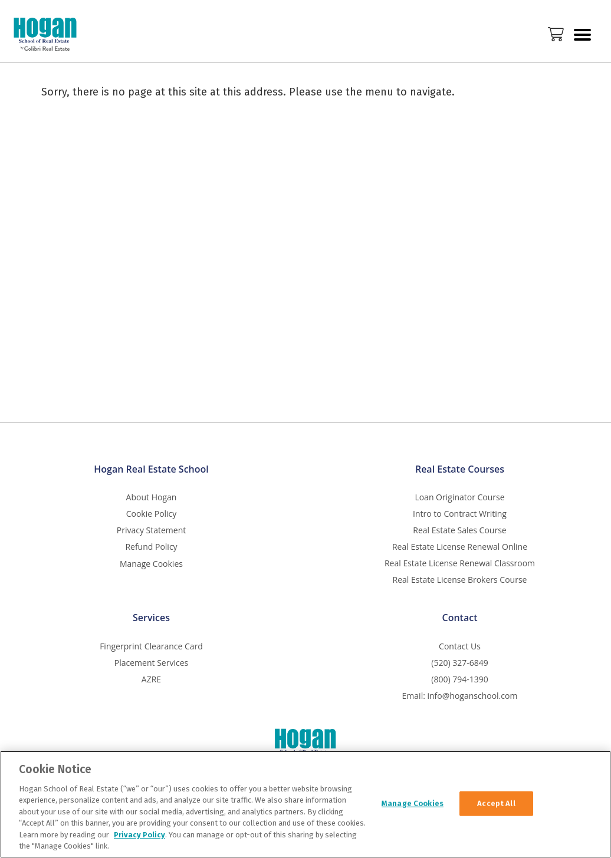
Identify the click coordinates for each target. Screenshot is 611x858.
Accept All (496, 803)
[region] (305, 804)
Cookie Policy (151, 513)
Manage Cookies (151, 564)
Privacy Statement (151, 530)
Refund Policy (151, 546)
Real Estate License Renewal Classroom (460, 563)
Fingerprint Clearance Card (151, 646)
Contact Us (460, 646)
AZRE (151, 679)
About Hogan (151, 497)
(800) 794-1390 (459, 679)
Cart (556, 34)
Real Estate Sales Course (459, 530)
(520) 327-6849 (459, 662)
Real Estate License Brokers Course (460, 579)
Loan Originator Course (459, 497)
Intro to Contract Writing (460, 513)
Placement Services (151, 662)
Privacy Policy (139, 834)
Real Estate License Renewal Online (459, 546)
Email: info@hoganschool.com (460, 695)
